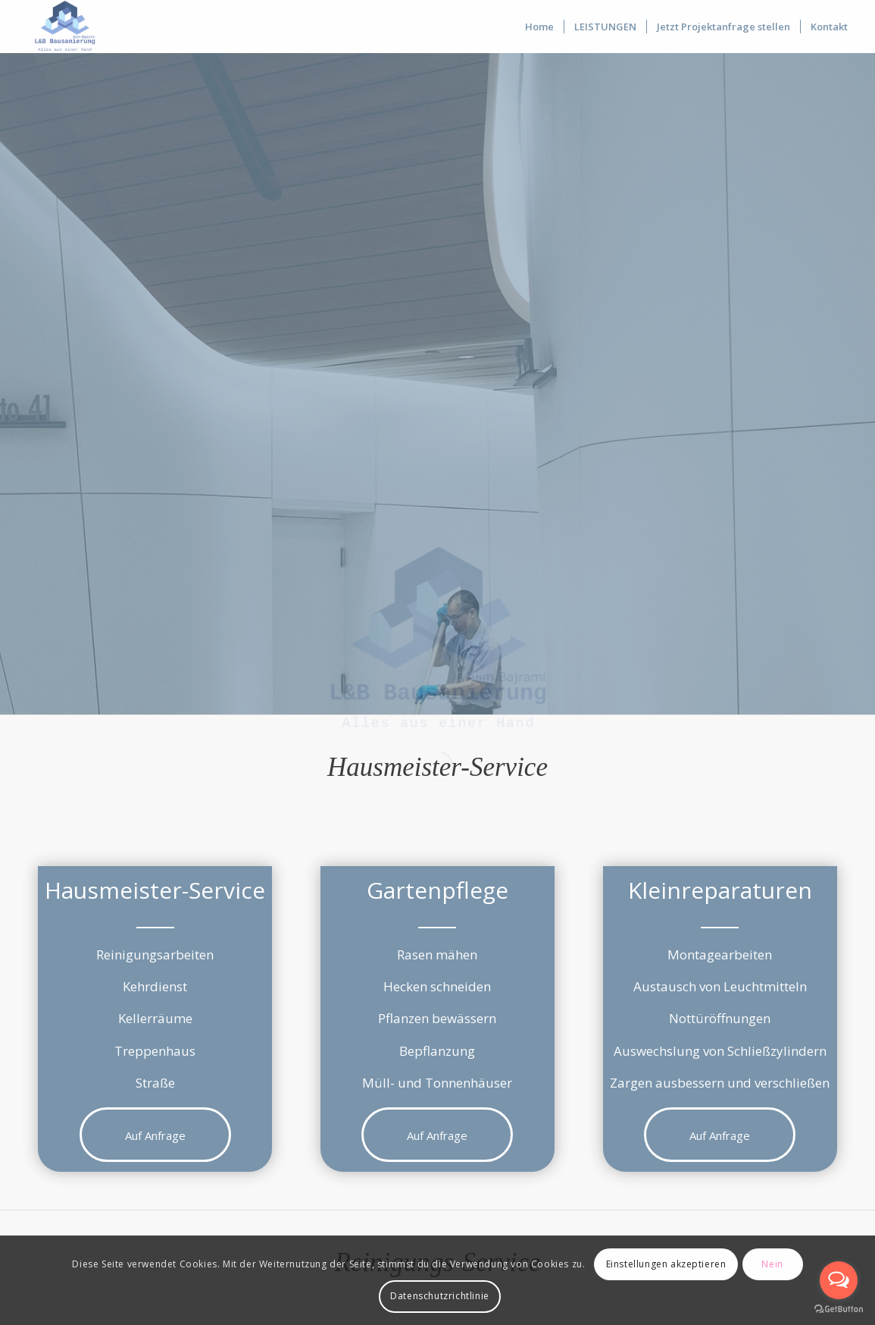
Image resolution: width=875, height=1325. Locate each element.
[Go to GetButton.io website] (838, 1309)
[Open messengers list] (839, 1280)
